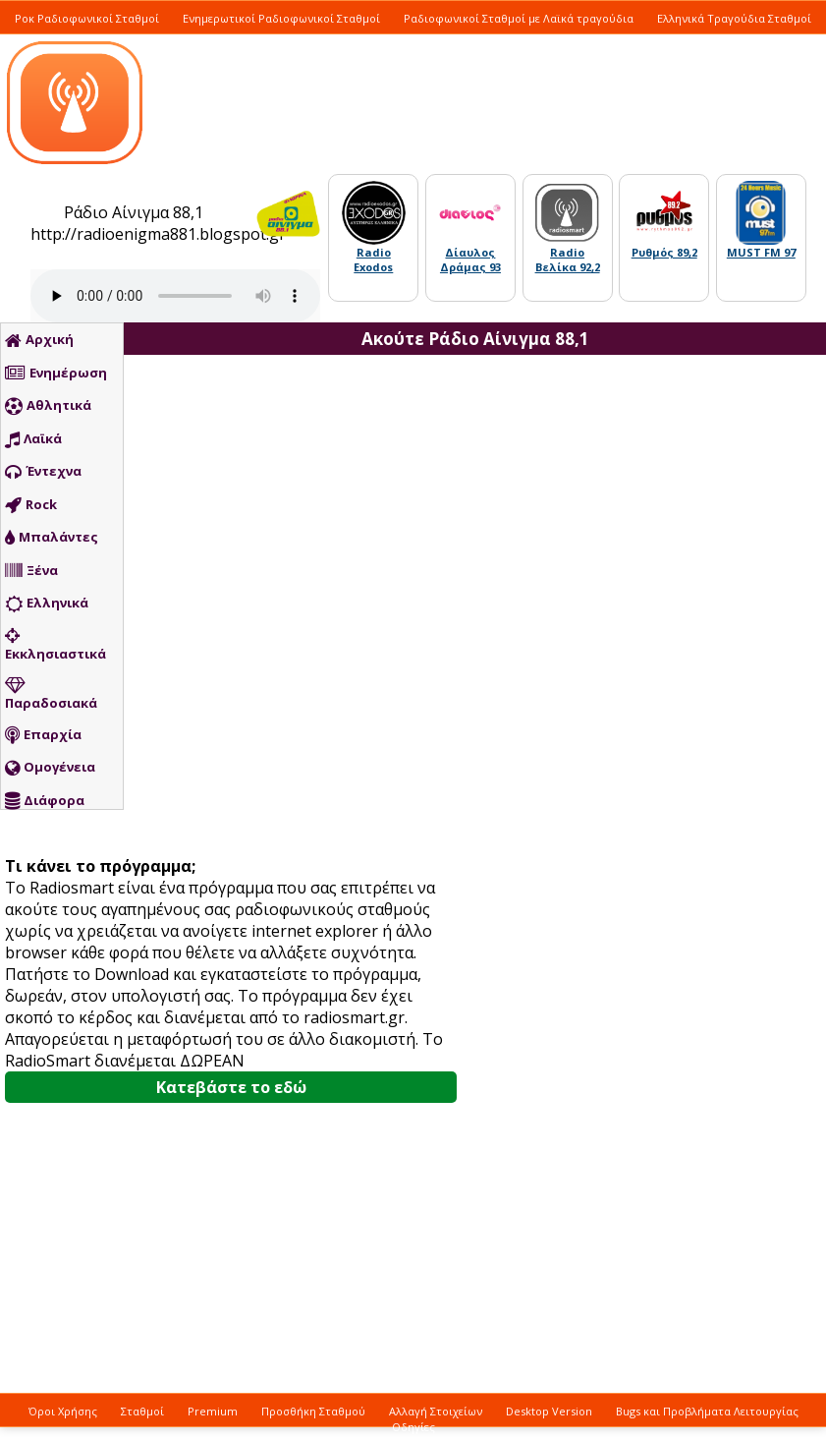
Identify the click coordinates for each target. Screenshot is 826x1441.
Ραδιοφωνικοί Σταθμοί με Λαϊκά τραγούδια (518, 18)
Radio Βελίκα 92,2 (567, 259)
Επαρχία (43, 735)
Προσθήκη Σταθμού (313, 1411)
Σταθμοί (142, 1411)
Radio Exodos (373, 259)
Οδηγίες (413, 1426)
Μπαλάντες (51, 538)
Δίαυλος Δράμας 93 (470, 259)
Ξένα (31, 571)
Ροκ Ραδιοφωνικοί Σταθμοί (87, 18)
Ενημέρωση (56, 373)
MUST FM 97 (761, 252)
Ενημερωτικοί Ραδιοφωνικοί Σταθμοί (281, 18)
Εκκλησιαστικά (55, 645)
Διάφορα (44, 801)
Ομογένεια (50, 768)
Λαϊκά (33, 439)
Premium (213, 1411)
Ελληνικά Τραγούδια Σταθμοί (734, 18)
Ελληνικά (46, 603)
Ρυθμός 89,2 (664, 252)
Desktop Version (549, 1411)
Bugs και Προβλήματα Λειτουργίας (707, 1411)
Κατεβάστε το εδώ (231, 1087)
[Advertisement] (590, 712)
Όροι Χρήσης (62, 1411)
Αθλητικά (48, 406)
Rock (31, 505)
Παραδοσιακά (51, 694)
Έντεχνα (43, 472)
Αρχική (39, 340)
